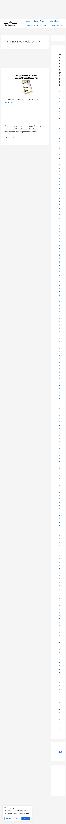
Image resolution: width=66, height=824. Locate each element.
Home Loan (29, 30)
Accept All (26, 818)
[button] (31, 21)
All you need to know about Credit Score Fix (22, 104)
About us (42, 30)
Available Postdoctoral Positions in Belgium (60, 423)
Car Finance (47, 25)
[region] (17, 813)
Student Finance (31, 25)
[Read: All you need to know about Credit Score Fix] (25, 89)
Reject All (18, 818)
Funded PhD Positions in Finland (59, 690)
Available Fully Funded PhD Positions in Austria (59, 289)
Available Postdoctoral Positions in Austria (59, 156)
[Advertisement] (33, 9)
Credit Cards (41, 21)
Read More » (10, 141)
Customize (8, 818)
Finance (28, 21)
